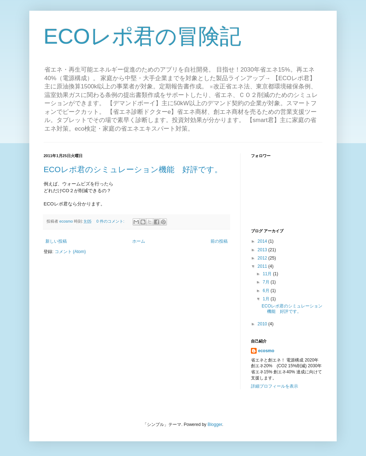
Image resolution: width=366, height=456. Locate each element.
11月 (268, 273)
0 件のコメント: (111, 221)
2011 (263, 266)
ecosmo (266, 350)
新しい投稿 (56, 241)
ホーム (138, 241)
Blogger (215, 424)
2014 (263, 241)
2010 (263, 323)
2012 (263, 258)
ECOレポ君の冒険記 (142, 36)
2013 (263, 249)
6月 (267, 290)
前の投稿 (219, 241)
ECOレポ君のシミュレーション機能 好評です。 (133, 169)
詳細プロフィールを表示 (274, 386)
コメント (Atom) (70, 251)
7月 (267, 282)
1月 (267, 298)
